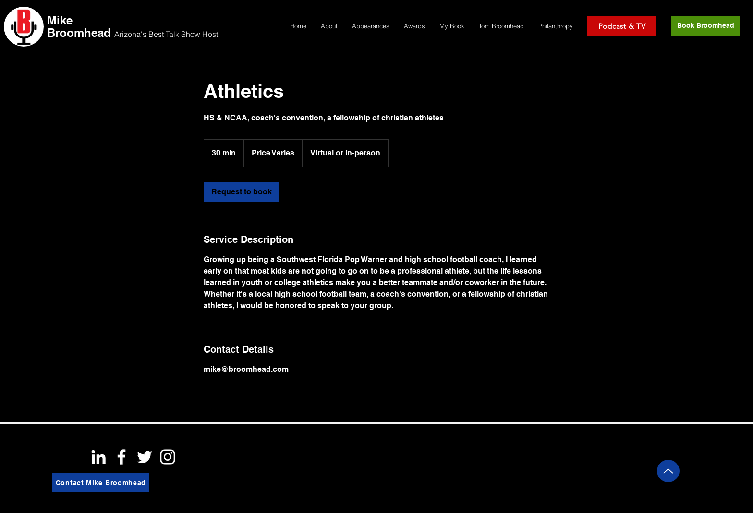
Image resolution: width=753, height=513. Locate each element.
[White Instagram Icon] (168, 457)
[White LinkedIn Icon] (98, 457)
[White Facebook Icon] (121, 457)
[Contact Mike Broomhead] (100, 482)
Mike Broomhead (79, 26)
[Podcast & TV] (621, 26)
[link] (241, 192)
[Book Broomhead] (705, 26)
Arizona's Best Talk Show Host (166, 34)
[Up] (668, 471)
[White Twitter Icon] (144, 457)
